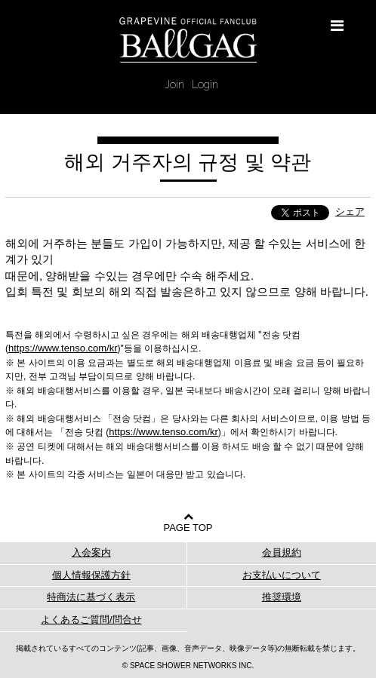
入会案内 (91, 552)
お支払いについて (281, 575)
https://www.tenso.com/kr (63, 348)
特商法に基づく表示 (91, 597)
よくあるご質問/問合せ (91, 619)
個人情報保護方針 (91, 575)
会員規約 (281, 552)
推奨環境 (281, 597)
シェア (350, 211)
